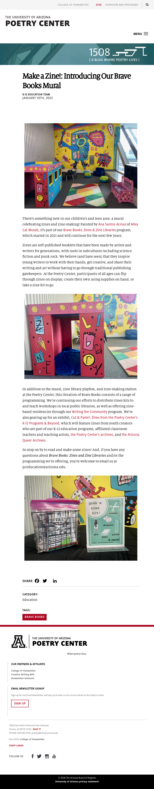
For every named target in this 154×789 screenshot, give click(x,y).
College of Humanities (73, 5)
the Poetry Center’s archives (92, 435)
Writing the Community (89, 412)
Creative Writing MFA (22, 674)
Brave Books (34, 617)
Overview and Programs (121, 5)
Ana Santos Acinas (112, 224)
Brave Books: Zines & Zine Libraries (89, 230)
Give (99, 5)
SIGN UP (20, 703)
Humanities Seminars (22, 678)
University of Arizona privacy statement (77, 781)
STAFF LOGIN (16, 745)
